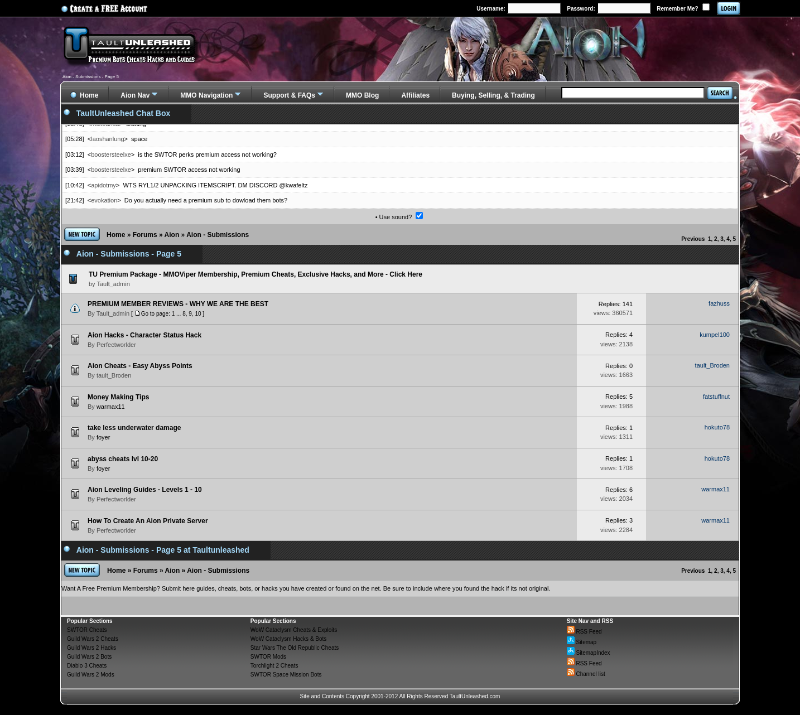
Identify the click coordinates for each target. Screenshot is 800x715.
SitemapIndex (588, 653)
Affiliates (415, 95)
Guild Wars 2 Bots (89, 657)
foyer (103, 437)
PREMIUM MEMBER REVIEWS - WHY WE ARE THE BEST (178, 304)
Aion (172, 235)
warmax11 (111, 406)
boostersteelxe (111, 154)
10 (198, 314)
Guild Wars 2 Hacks (91, 648)
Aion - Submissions (217, 235)
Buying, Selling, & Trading (493, 95)
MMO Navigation (206, 95)
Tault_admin (113, 313)
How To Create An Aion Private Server (148, 521)
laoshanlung (107, 139)
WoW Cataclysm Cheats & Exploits (293, 630)
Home (116, 235)
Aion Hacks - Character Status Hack (144, 335)
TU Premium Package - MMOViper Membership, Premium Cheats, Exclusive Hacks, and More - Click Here (255, 274)
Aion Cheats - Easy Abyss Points (140, 366)
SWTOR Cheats (87, 630)
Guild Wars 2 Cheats (92, 639)
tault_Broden (114, 375)
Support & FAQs (289, 95)
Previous (693, 239)
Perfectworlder (116, 344)
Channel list (586, 674)
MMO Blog (362, 95)
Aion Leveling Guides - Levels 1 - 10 (145, 490)
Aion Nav (135, 95)
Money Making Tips (118, 397)
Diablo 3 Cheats (87, 666)
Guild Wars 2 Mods (90, 674)
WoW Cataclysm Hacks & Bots (288, 639)
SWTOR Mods (268, 657)
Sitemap (581, 642)
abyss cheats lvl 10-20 (123, 459)
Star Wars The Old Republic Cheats (294, 648)
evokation (104, 200)
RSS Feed (584, 632)
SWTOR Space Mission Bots (286, 674)
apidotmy (103, 185)
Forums (145, 235)
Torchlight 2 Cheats (274, 666)
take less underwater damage (134, 428)
